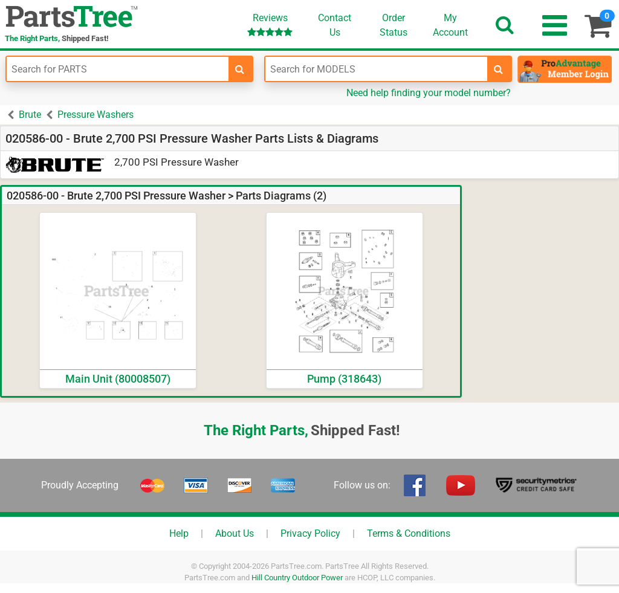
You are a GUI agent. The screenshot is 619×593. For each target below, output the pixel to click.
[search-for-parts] (240, 69)
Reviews (270, 24)
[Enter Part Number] (117, 69)
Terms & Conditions (408, 533)
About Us (234, 533)
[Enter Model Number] (376, 69)
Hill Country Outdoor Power (297, 577)
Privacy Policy (310, 533)
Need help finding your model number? (428, 93)
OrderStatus (393, 25)
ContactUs (334, 25)
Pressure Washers (95, 114)
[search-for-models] (499, 69)
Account (450, 25)
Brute (30, 114)
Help (179, 533)
